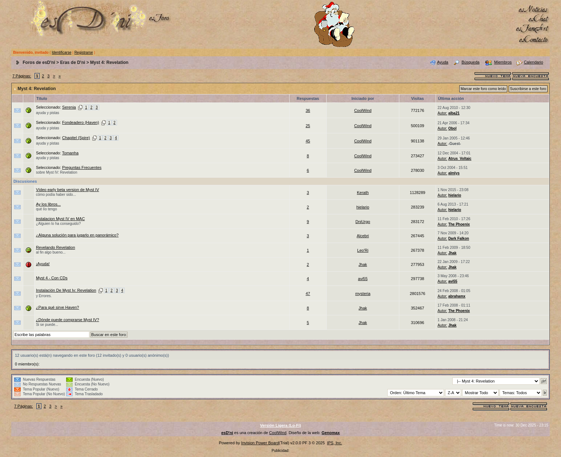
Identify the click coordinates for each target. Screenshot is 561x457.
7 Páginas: (21, 76)
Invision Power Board (260, 443)
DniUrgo (362, 221)
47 (308, 293)
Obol (452, 128)
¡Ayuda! (43, 264)
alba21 (454, 113)
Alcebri (363, 236)
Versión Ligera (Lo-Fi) (280, 425)
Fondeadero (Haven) (80, 122)
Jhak (452, 253)
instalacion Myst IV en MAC (60, 219)
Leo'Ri (362, 250)
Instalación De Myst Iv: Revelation (66, 290)
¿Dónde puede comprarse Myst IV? (67, 320)
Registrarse (83, 52)
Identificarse (62, 52)
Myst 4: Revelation (109, 62)
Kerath (362, 192)
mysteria (363, 293)
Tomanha (70, 153)
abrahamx (456, 296)
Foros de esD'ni (39, 62)
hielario (454, 195)
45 (308, 141)
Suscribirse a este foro (528, 89)
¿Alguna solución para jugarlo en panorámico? (77, 235)
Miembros (503, 62)
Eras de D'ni (72, 62)
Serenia (69, 107)
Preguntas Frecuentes (81, 167)
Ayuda (442, 62)
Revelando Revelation (55, 247)
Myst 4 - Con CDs (52, 278)
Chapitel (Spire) (76, 138)
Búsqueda (470, 62)
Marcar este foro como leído (483, 89)
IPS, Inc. (334, 443)
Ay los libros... (48, 204)
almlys (454, 173)
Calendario (533, 62)
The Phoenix (459, 224)
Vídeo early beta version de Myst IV (67, 189)
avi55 (362, 278)
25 (308, 126)
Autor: (442, 113)
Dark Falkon (458, 238)
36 (308, 110)
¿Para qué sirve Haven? (57, 307)
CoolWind (363, 110)
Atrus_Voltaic (460, 159)
